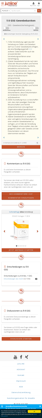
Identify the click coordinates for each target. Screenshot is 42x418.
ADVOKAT (21, 369)
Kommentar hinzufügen (21, 198)
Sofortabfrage (14, 212)
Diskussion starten (21, 339)
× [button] (40, 406)
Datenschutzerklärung (21, 392)
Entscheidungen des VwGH (13, 279)
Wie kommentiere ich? (21, 194)
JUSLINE (21, 364)
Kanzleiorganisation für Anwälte (21, 398)
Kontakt (21, 375)
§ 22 (30, 49)
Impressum (21, 381)
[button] (3, 39)
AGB (21, 387)
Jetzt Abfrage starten (21, 250)
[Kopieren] (37, 143)
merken (21, 147)
